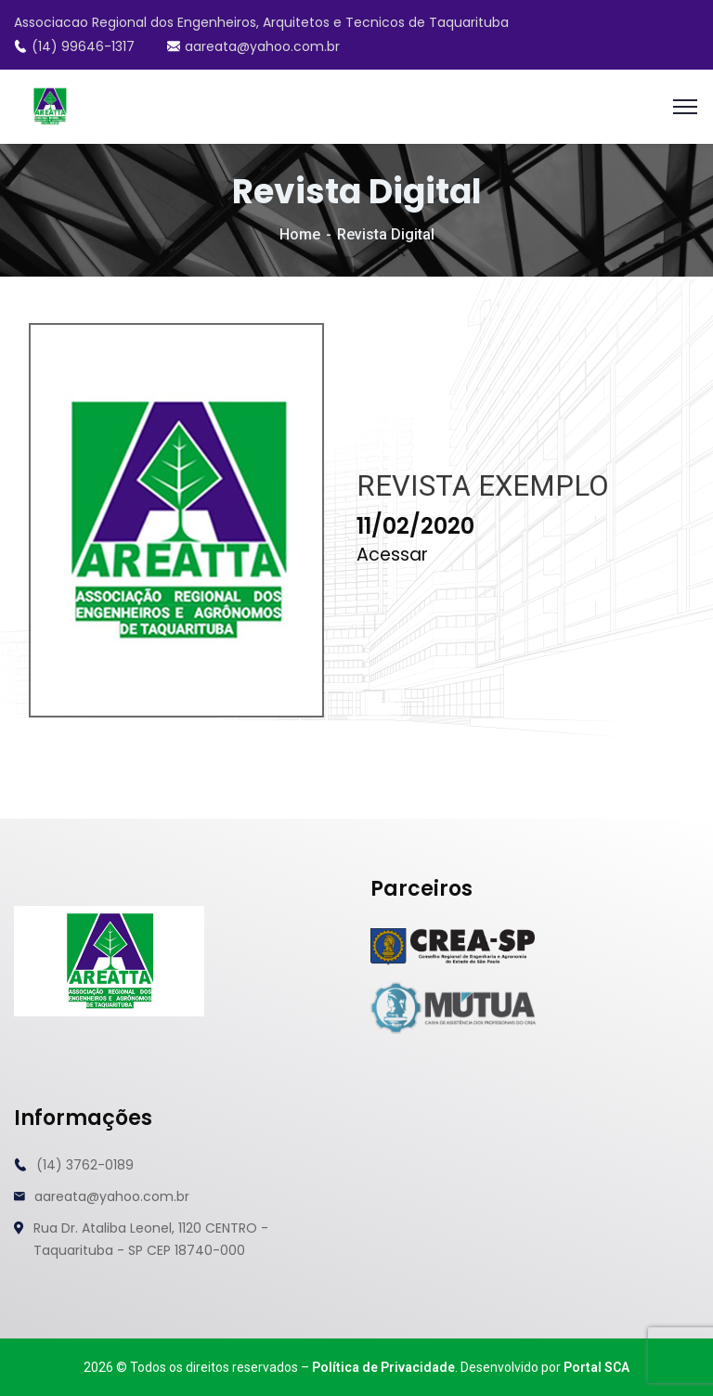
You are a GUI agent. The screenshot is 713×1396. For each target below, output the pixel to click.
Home (299, 234)
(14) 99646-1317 (74, 46)
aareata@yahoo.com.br (253, 46)
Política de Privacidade (383, 1367)
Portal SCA (596, 1367)
